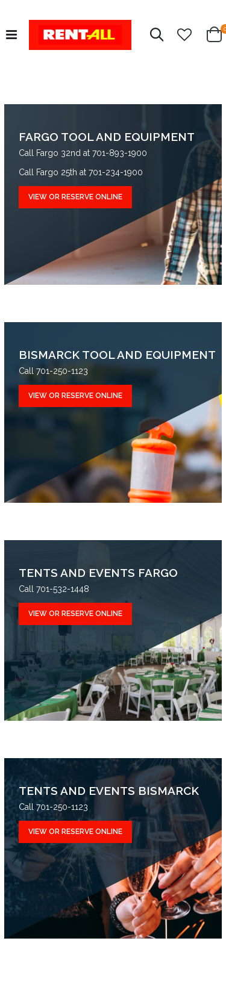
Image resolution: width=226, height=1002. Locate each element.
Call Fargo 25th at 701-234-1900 (81, 172)
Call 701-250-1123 (53, 371)
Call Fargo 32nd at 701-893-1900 (83, 153)
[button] (184, 35)
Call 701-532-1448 (54, 589)
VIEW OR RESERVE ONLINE (75, 197)
